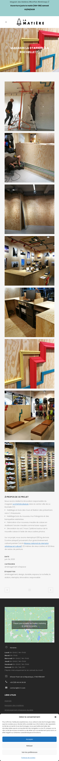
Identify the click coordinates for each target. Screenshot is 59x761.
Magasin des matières (14, 705)
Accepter (29, 739)
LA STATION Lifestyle (21, 504)
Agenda (8, 701)
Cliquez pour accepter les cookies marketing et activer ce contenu (29, 624)
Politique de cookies (28, 758)
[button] (55, 717)
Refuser (29, 746)
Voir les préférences (29, 752)
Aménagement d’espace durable (19, 710)
